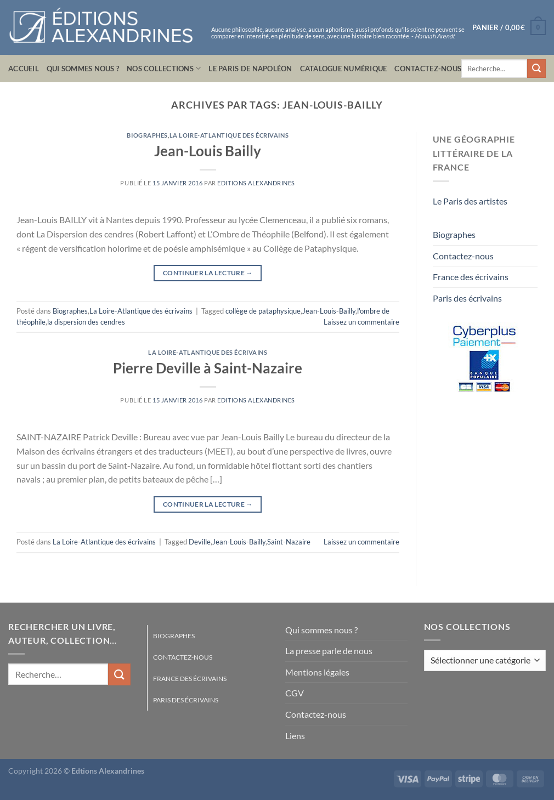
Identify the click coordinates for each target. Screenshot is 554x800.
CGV (294, 693)
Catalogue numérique (343, 68)
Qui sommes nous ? (83, 68)
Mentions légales (317, 672)
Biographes (147, 135)
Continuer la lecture (208, 273)
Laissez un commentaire (361, 321)
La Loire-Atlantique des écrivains (229, 135)
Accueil (23, 68)
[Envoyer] (536, 68)
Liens (295, 735)
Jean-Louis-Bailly (328, 311)
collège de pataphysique (263, 311)
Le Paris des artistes (470, 201)
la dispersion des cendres (86, 321)
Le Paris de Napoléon (250, 68)
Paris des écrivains (467, 298)
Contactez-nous (427, 68)
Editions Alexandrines (256, 182)
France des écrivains (470, 276)
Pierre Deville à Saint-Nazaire (207, 368)
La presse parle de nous (328, 650)
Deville (200, 541)
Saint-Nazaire (288, 541)
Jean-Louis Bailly (207, 151)
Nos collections (164, 68)
